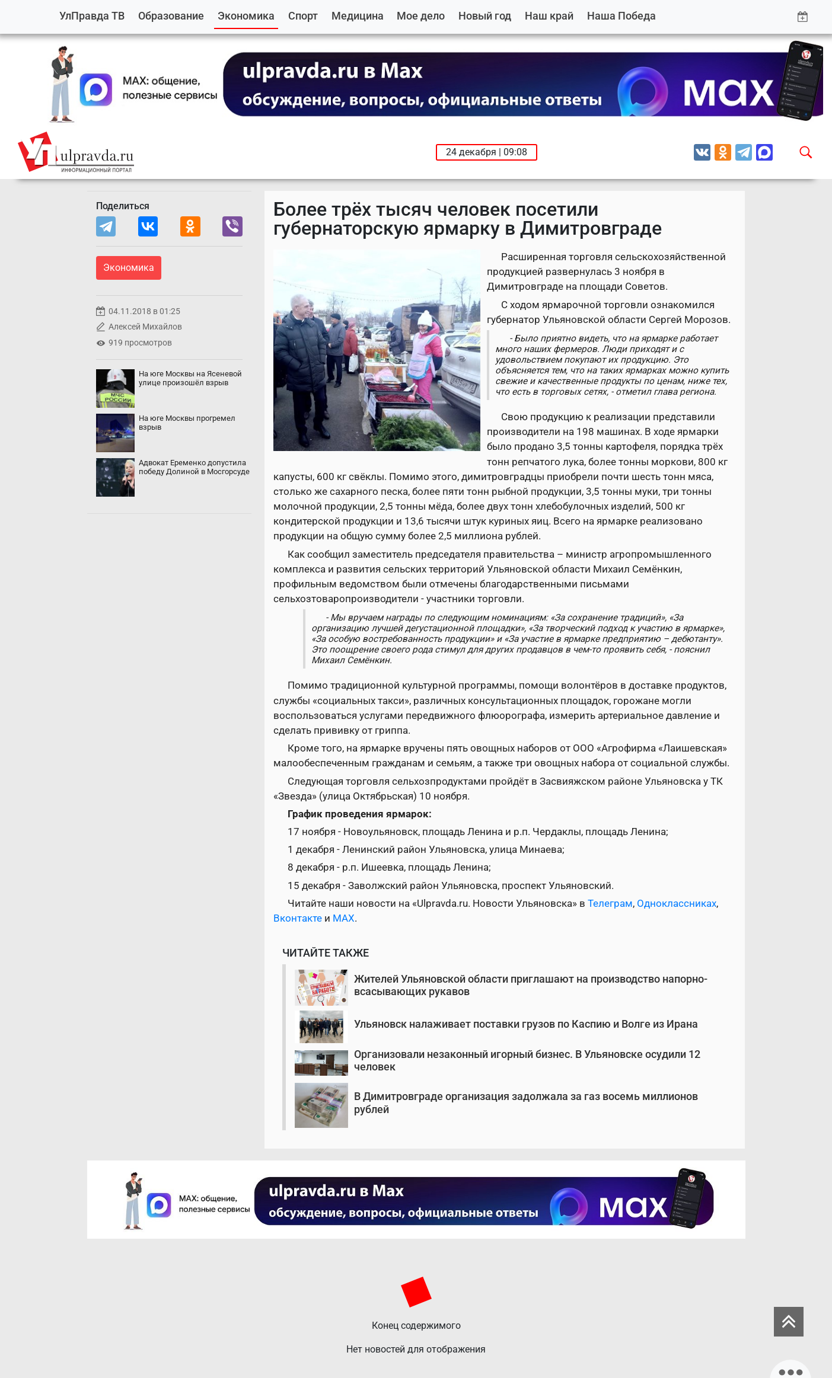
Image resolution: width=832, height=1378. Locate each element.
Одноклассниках (676, 903)
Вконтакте (297, 918)
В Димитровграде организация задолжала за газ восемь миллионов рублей (526, 1102)
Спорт (303, 15)
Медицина (357, 15)
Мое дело (421, 15)
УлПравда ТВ (92, 15)
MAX (344, 918)
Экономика (246, 15)
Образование (171, 15)
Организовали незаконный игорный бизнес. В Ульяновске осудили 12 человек (527, 1060)
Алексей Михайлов (145, 327)
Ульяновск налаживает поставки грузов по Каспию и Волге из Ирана (526, 1024)
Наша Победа (621, 15)
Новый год (484, 15)
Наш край (549, 15)
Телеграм (610, 903)
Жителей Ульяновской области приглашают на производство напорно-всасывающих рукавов (530, 985)
